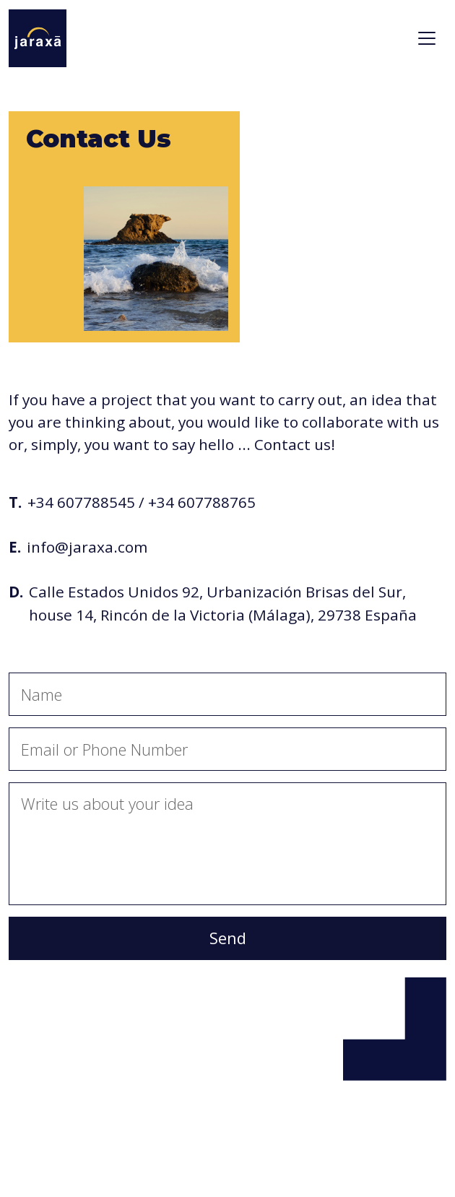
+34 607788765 (202, 502)
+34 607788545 (81, 502)
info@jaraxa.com (87, 547)
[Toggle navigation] (426, 38)
